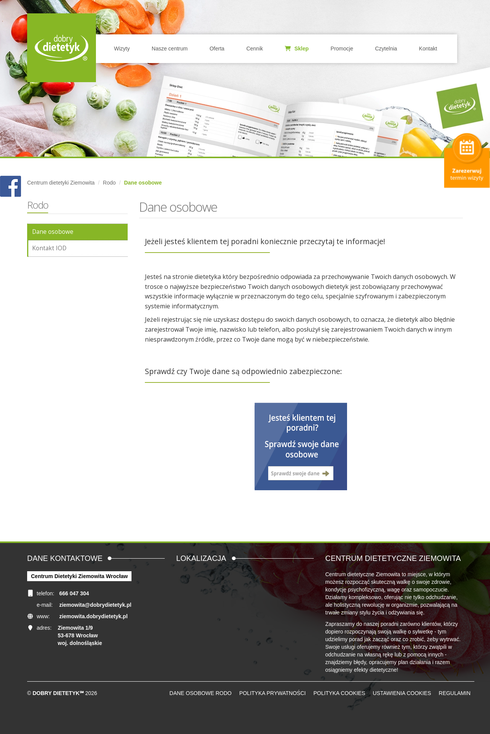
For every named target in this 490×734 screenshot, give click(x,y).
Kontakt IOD (49, 248)
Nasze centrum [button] (170, 48)
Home (61, 47)
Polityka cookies (339, 693)
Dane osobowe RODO (200, 693)
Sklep (296, 48)
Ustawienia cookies (402, 693)
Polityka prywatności (272, 693)
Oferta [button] (216, 48)
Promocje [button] (342, 48)
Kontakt (428, 48)
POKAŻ (10, 187)
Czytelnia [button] (386, 48)
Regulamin (455, 693)
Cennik (254, 48)
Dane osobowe (52, 232)
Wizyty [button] (122, 48)
